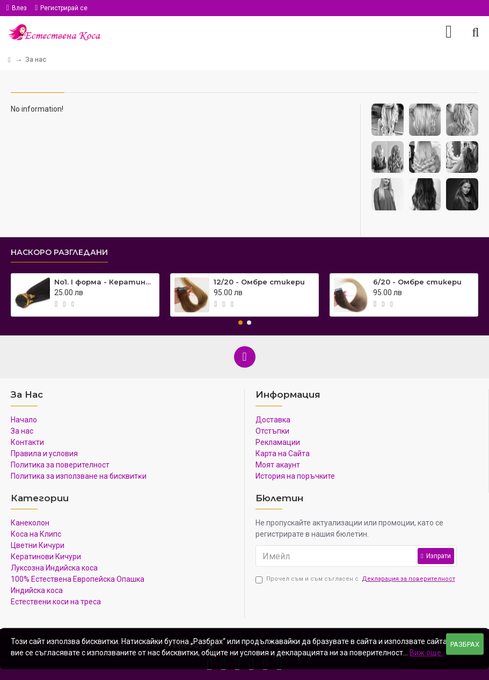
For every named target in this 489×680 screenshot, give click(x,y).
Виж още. (426, 652)
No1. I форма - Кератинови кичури (104, 281)
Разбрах (464, 644)
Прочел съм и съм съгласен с (356, 579)
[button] (240, 322)
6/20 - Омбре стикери (417, 281)
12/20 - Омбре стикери (259, 281)
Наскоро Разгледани (59, 252)
